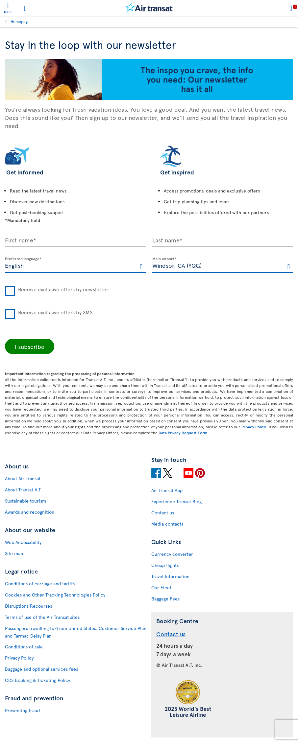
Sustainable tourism (25, 501)
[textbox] (75, 265)
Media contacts (167, 524)
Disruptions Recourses (28, 606)
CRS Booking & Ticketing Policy (37, 680)
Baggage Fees (165, 599)
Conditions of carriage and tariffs (40, 583)
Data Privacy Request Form (183, 432)
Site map (14, 553)
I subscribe (29, 346)
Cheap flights (165, 565)
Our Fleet (161, 587)
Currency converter (172, 554)
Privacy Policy (253, 426)
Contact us (162, 512)
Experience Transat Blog (176, 501)
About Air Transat (22, 478)
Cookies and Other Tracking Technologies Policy (55, 595)
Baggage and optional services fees (41, 669)
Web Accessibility (23, 542)
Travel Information (170, 576)
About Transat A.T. (23, 489)
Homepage (20, 21)
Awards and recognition (29, 512)
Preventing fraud (22, 710)
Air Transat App (167, 490)
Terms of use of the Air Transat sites (42, 617)
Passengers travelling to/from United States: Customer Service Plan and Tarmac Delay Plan (75, 632)
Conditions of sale (24, 646)
